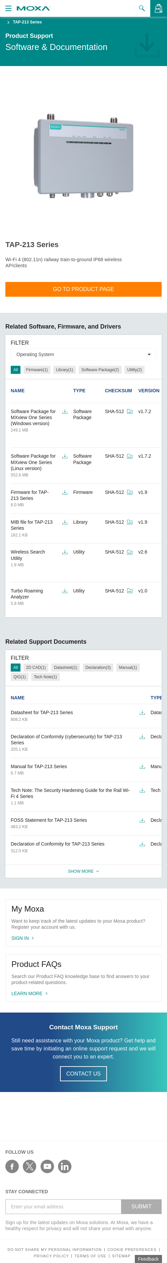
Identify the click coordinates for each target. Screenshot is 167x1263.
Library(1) (64, 369)
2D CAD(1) (36, 667)
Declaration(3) (98, 667)
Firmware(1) (37, 369)
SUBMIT (141, 1206)
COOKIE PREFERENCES (131, 1250)
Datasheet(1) (65, 667)
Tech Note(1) (45, 677)
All (15, 369)
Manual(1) (128, 667)
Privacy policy (51, 1256)
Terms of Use (90, 1256)
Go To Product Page (83, 289)
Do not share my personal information (54, 1250)
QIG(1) (19, 677)
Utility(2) (134, 369)
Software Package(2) (100, 369)
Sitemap (121, 1256)
